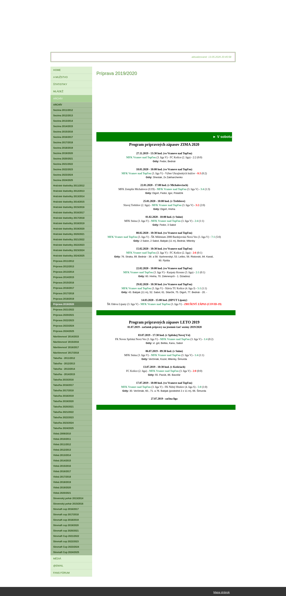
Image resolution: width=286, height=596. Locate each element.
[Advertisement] (164, 105)
